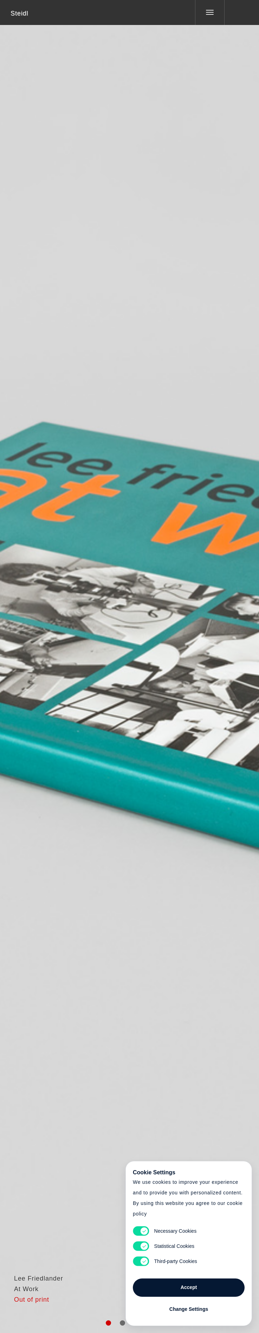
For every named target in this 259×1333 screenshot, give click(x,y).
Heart (103, 662)
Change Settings (188, 1309)
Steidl (19, 13)
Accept (189, 1287)
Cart (129, 662)
